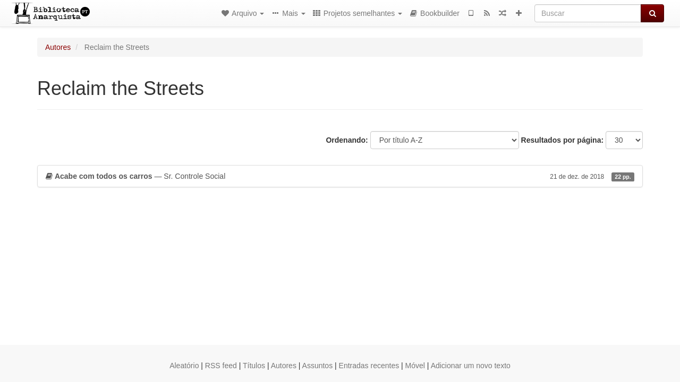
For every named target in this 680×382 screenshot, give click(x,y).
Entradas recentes (369, 365)
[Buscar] (587, 13)
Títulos (254, 365)
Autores (58, 47)
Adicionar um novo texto (471, 365)
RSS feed (221, 365)
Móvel (415, 365)
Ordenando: (347, 140)
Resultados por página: (562, 140)
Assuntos (317, 365)
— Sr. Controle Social (340, 176)
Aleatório (184, 365)
